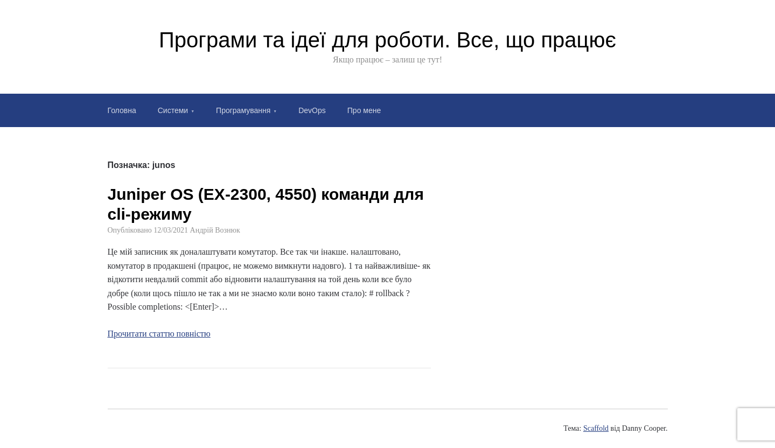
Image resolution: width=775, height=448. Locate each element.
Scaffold (596, 428)
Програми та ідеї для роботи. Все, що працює (387, 40)
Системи (173, 110)
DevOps (312, 110)
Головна (122, 110)
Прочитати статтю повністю (159, 333)
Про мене (364, 110)
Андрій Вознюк (215, 230)
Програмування (243, 110)
